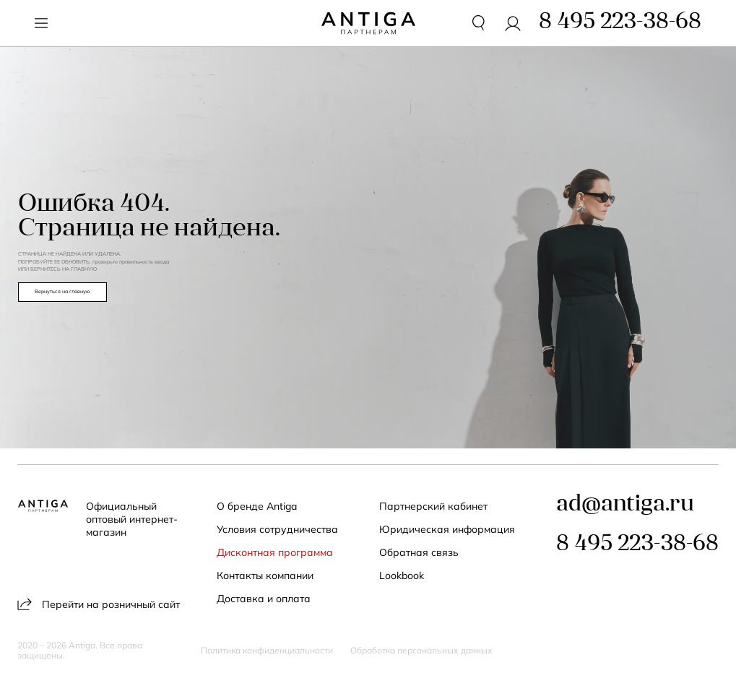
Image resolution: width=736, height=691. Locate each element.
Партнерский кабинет (433, 506)
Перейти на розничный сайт (98, 604)
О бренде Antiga (257, 506)
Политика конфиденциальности (267, 651)
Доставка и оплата (264, 598)
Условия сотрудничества (277, 529)
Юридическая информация (447, 529)
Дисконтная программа (275, 552)
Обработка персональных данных (421, 651)
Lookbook (401, 575)
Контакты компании (265, 575)
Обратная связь (419, 552)
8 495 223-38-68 (637, 545)
